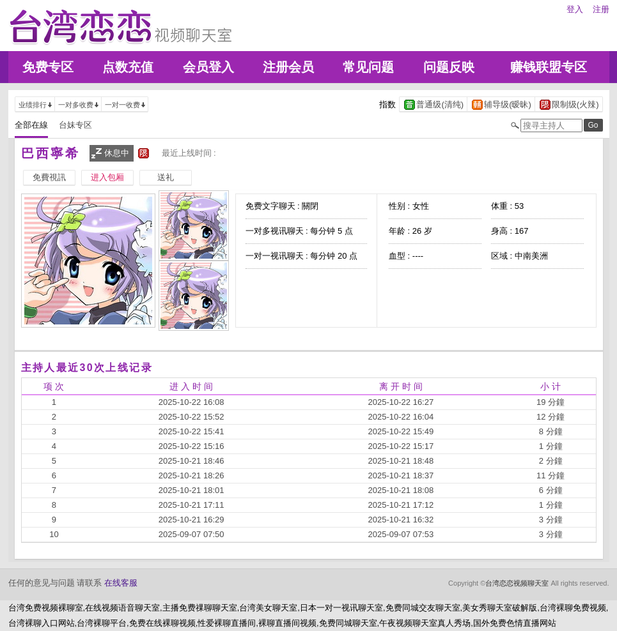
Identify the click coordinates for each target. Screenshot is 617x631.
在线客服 (120, 583)
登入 (574, 9)
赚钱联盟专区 (548, 67)
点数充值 (127, 67)
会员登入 (208, 67)
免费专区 (48, 67)
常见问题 (368, 67)
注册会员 (288, 67)
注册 (601, 9)
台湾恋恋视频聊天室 (517, 583)
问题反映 (448, 67)
